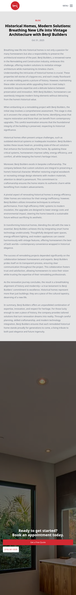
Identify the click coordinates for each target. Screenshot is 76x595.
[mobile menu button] (71, 6)
